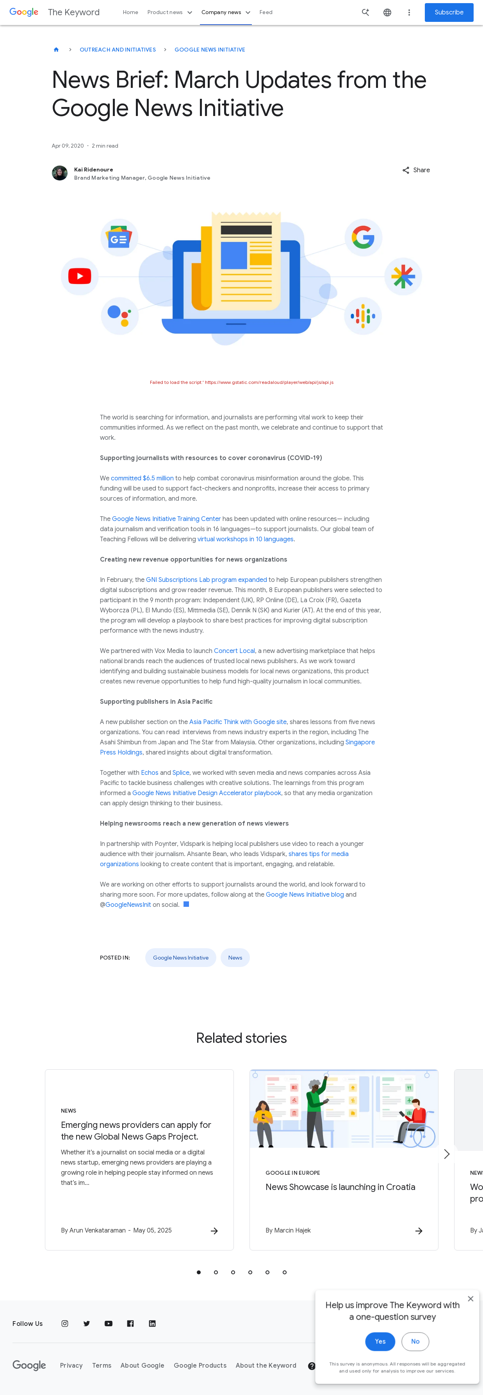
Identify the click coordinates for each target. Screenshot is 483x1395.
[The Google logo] (29, 1365)
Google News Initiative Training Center (166, 519)
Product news (171, 12)
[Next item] (446, 1154)
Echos (150, 773)
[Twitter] (86, 1324)
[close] (458, 1316)
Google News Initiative (210, 49)
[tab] (198, 1272)
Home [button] (130, 12)
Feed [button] (266, 12)
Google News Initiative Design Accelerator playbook (206, 793)
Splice (181, 773)
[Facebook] (130, 1324)
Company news (227, 12)
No (403, 1359)
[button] (416, 170)
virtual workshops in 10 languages (246, 539)
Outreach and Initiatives (118, 49)
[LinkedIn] (152, 1324)
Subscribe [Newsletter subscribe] (449, 12)
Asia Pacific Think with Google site (238, 722)
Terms (101, 1366)
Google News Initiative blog (305, 895)
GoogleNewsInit (128, 905)
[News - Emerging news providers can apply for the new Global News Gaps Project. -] (139, 1160)
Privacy (71, 1366)
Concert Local (234, 651)
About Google (142, 1366)
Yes (368, 1359)
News (235, 957)
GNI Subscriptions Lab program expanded (206, 580)
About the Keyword (266, 1366)
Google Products (200, 1366)
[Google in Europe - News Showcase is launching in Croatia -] (344, 1160)
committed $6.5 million (142, 478)
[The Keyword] (56, 49)
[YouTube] (108, 1324)
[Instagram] (64, 1324)
